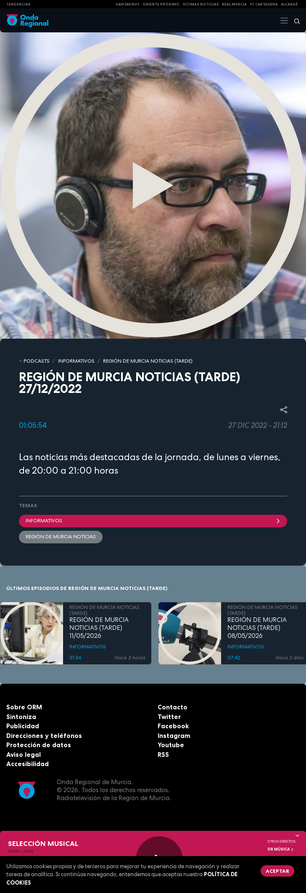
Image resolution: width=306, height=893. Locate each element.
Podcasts (37, 361)
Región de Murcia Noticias (61, 536)
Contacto (172, 707)
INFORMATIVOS (76, 361)
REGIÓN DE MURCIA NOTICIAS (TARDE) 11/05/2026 (99, 628)
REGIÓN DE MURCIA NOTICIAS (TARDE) (148, 361)
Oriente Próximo (160, 4)
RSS (163, 755)
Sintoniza (21, 717)
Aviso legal (23, 755)
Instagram (174, 736)
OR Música (280, 849)
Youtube (171, 745)
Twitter (169, 717)
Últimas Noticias (201, 4)
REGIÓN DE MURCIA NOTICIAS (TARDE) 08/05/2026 (257, 628)
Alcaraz (289, 4)
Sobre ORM (24, 707)
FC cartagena (264, 4)
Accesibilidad (27, 764)
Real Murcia (234, 4)
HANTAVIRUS (128, 4)
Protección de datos (38, 745)
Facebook (173, 726)
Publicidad (22, 726)
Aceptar (277, 871)
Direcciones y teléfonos (44, 736)
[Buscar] (294, 20)
